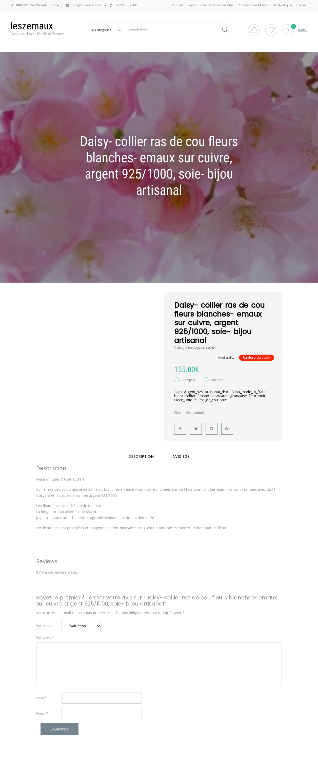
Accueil (177, 5)
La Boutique (283, 5)
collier (211, 344)
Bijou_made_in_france (249, 388)
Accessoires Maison (253, 5)
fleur (252, 392)
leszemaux (31, 26)
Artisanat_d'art (217, 388)
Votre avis (45, 633)
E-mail (42, 709)
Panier (301, 5)
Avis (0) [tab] (180, 452)
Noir (262, 392)
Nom (41, 694)
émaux (203, 392)
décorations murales (217, 5)
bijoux (192, 5)
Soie (223, 396)
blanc (179, 392)
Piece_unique (185, 396)
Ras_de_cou (208, 396)
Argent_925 (193, 388)
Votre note (44, 621)
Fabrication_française (229, 392)
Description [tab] (141, 452)
